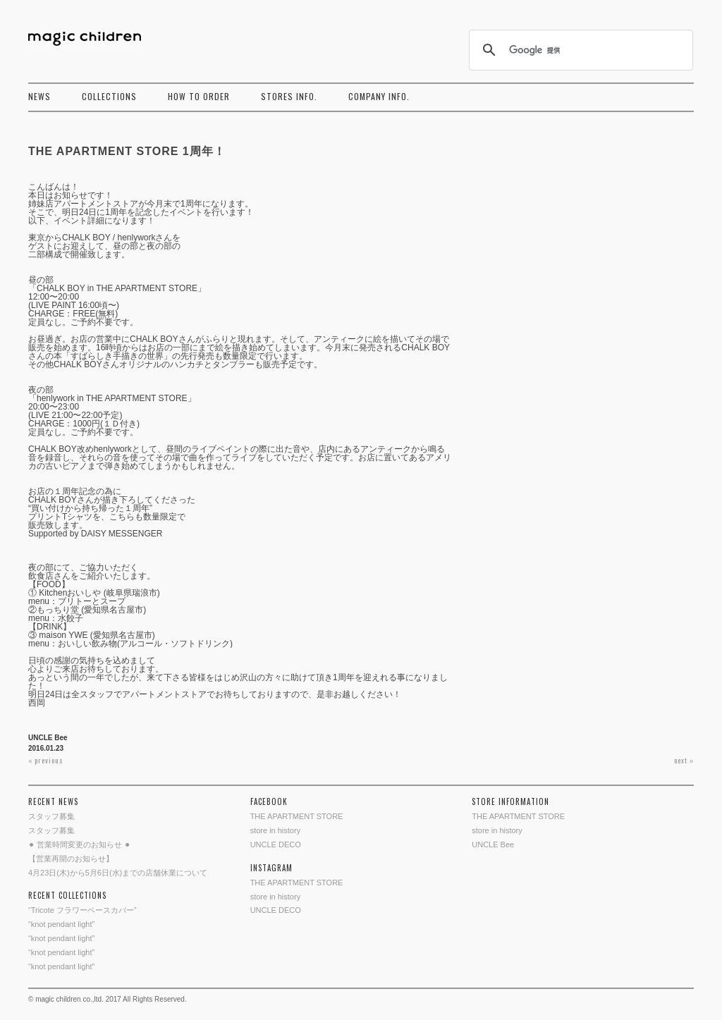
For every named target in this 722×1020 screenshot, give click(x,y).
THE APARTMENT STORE (296, 816)
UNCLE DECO (275, 844)
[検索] (579, 50)
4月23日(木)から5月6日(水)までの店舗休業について (117, 872)
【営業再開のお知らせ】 (71, 858)
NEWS (39, 96)
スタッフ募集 (51, 816)
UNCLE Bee (48, 738)
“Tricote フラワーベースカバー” (82, 910)
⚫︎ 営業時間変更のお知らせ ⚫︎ (79, 844)
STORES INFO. (289, 96)
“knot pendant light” (61, 924)
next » (684, 760)
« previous (45, 760)
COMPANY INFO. (379, 96)
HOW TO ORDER (199, 96)
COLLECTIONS (109, 96)
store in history (275, 830)
